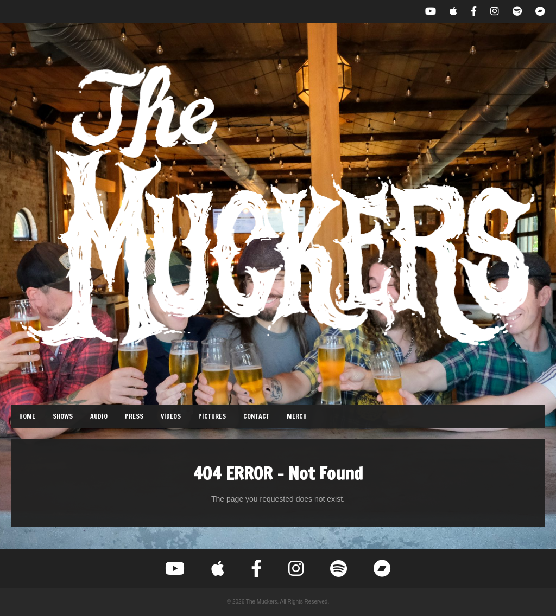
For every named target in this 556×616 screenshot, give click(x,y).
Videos (171, 416)
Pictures (212, 416)
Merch (297, 416)
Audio (99, 416)
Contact (256, 416)
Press (134, 416)
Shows (63, 416)
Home (27, 416)
